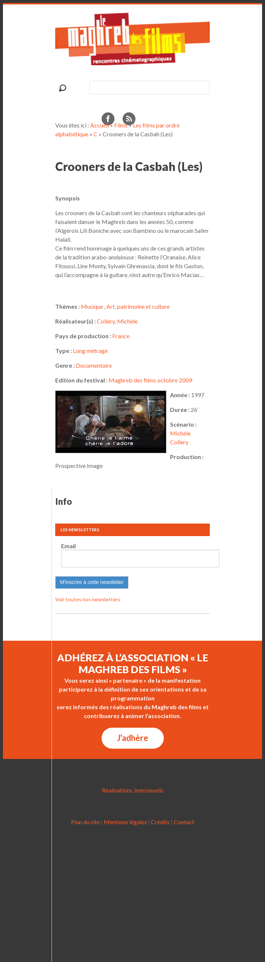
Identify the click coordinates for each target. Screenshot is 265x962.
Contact (184, 821)
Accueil (99, 125)
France (121, 335)
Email (68, 545)
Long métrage (90, 350)
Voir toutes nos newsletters (87, 599)
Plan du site (85, 821)
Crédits (160, 821)
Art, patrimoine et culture (138, 306)
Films (121, 125)
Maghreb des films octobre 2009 (150, 380)
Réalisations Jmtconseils (132, 790)
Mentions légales (125, 821)
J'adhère (132, 738)
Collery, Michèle (117, 321)
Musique (92, 306)
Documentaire (94, 365)
